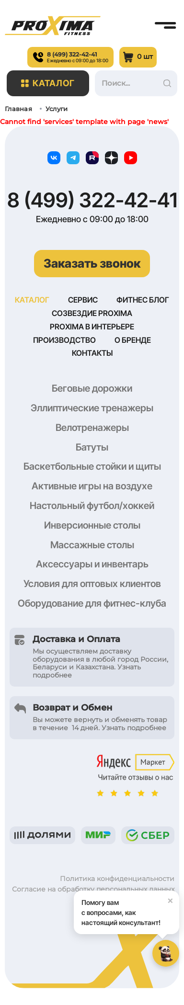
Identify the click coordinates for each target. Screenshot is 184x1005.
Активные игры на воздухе (92, 488)
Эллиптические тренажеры (92, 410)
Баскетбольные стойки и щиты (92, 468)
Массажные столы (92, 547)
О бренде (133, 342)
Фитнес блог (142, 300)
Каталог (48, 83)
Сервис (83, 300)
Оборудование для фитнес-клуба (92, 605)
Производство (64, 342)
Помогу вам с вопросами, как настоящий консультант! (130, 908)
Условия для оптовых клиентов (92, 586)
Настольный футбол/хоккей (92, 508)
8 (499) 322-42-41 (92, 200)
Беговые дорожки (92, 390)
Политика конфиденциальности (117, 881)
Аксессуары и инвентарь (92, 566)
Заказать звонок (92, 263)
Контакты (92, 355)
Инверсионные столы (92, 527)
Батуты (92, 449)
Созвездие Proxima (92, 314)
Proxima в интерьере (92, 328)
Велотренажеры (92, 430)
